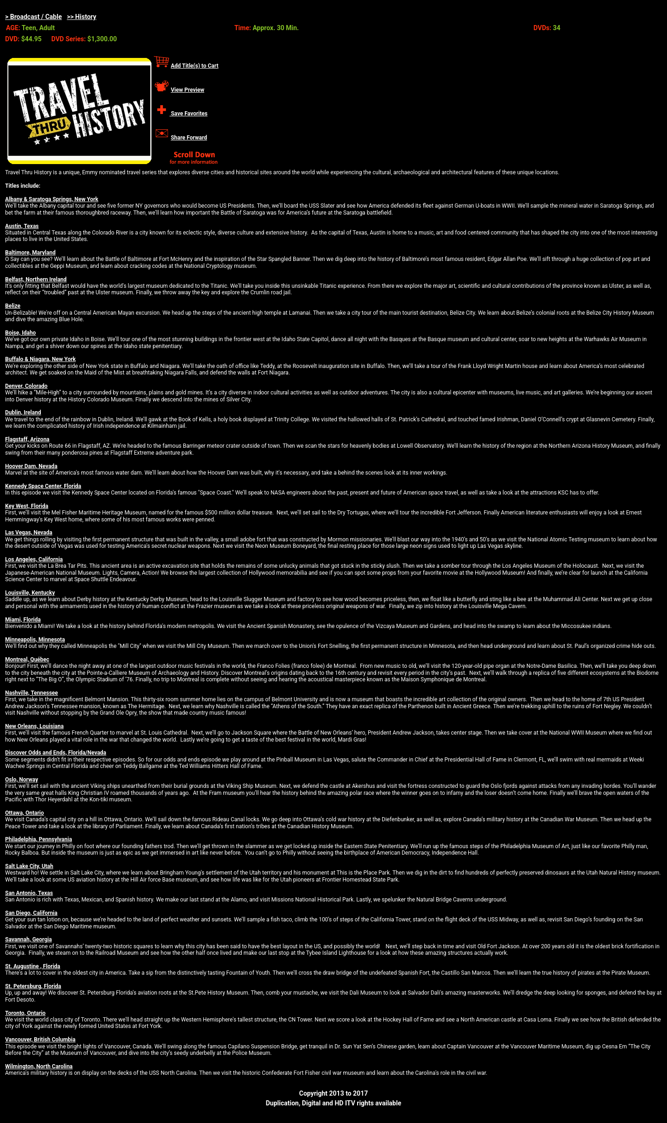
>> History (81, 16)
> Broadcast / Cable (33, 16)
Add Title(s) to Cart (195, 66)
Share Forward (189, 137)
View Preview (187, 90)
